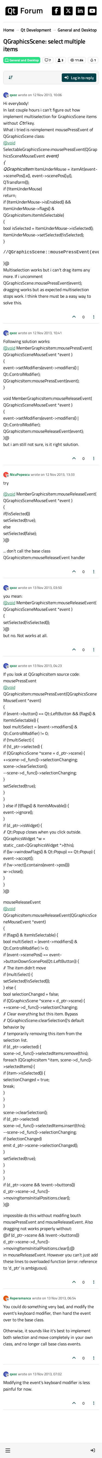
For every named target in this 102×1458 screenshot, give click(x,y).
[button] (7, 1450)
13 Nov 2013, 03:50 (47, 587)
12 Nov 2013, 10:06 (47, 95)
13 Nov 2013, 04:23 (47, 665)
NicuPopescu (20, 474)
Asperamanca (20, 1298)
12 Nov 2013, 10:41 (47, 333)
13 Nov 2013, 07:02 (47, 1374)
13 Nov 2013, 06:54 (61, 1298)
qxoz (13, 95)
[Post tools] (94, 317)
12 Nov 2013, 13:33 (60, 474)
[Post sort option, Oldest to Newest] (11, 77)
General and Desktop (22, 60)
